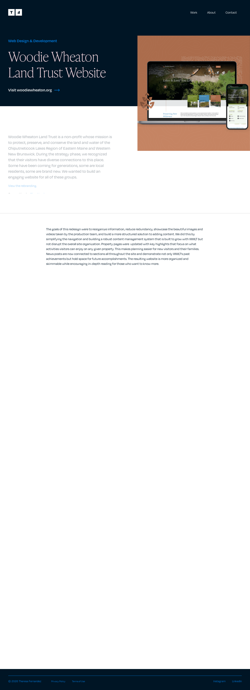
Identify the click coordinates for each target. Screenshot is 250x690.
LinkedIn (237, 681)
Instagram (219, 681)
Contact (231, 12)
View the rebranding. (22, 186)
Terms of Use (85, 681)
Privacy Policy (63, 681)
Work (193, 12)
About (211, 12)
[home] (15, 12)
